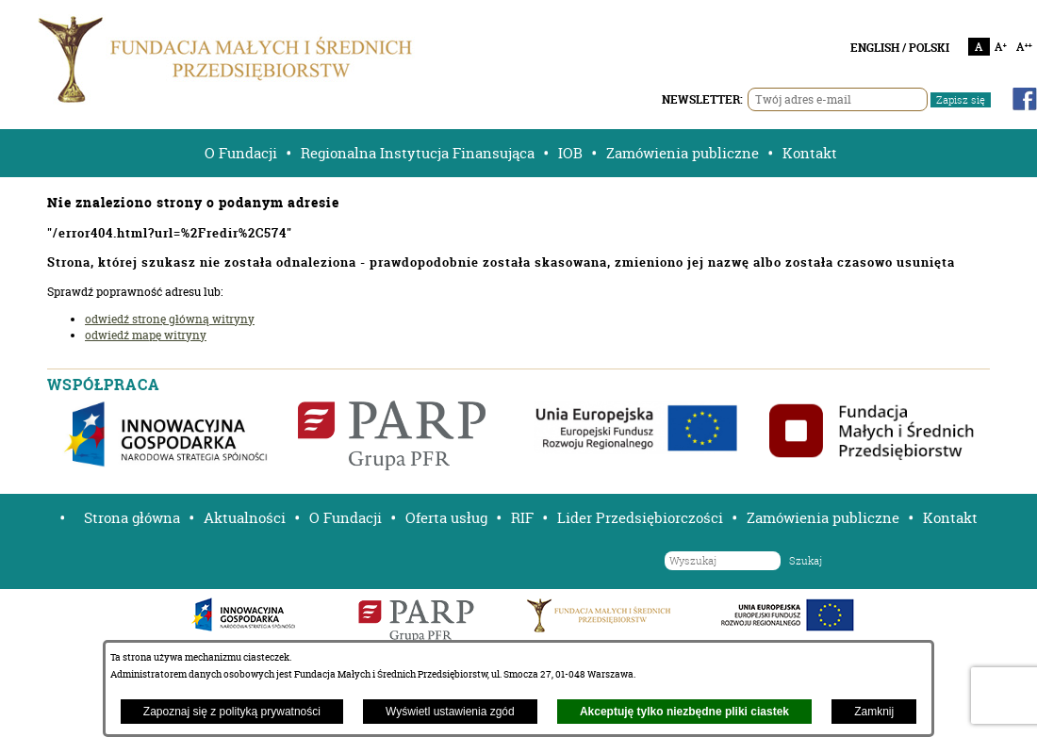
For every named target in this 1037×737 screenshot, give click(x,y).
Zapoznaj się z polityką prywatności (232, 711)
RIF (522, 518)
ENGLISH (874, 48)
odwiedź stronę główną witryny (170, 319)
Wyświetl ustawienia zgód (450, 711)
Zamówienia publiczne (682, 153)
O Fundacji (241, 153)
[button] (55, 517)
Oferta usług (446, 518)
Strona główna (132, 518)
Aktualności (245, 518)
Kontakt (809, 153)
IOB (570, 153)
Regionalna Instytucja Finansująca (418, 153)
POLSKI (929, 48)
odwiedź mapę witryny (145, 335)
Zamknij (874, 711)
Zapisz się (960, 99)
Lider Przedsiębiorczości (640, 518)
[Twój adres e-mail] (838, 99)
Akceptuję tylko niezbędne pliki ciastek (684, 711)
